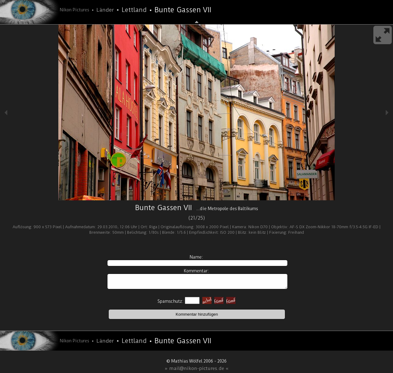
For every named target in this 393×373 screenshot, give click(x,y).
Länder (105, 10)
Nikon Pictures (74, 9)
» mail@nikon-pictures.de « (197, 368)
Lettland (134, 9)
